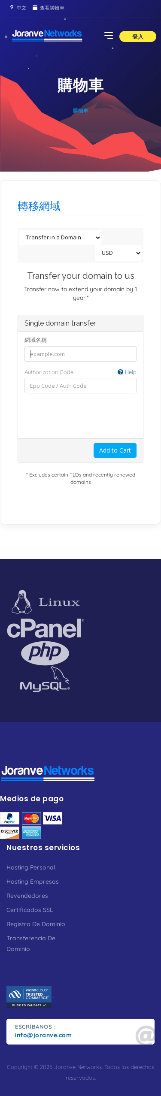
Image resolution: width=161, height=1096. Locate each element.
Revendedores (27, 896)
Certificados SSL (29, 910)
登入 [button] (137, 36)
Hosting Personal (30, 867)
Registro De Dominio (35, 924)
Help (127, 371)
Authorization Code (80, 372)
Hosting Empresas (32, 881)
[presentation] (89, 416)
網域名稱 (35, 339)
